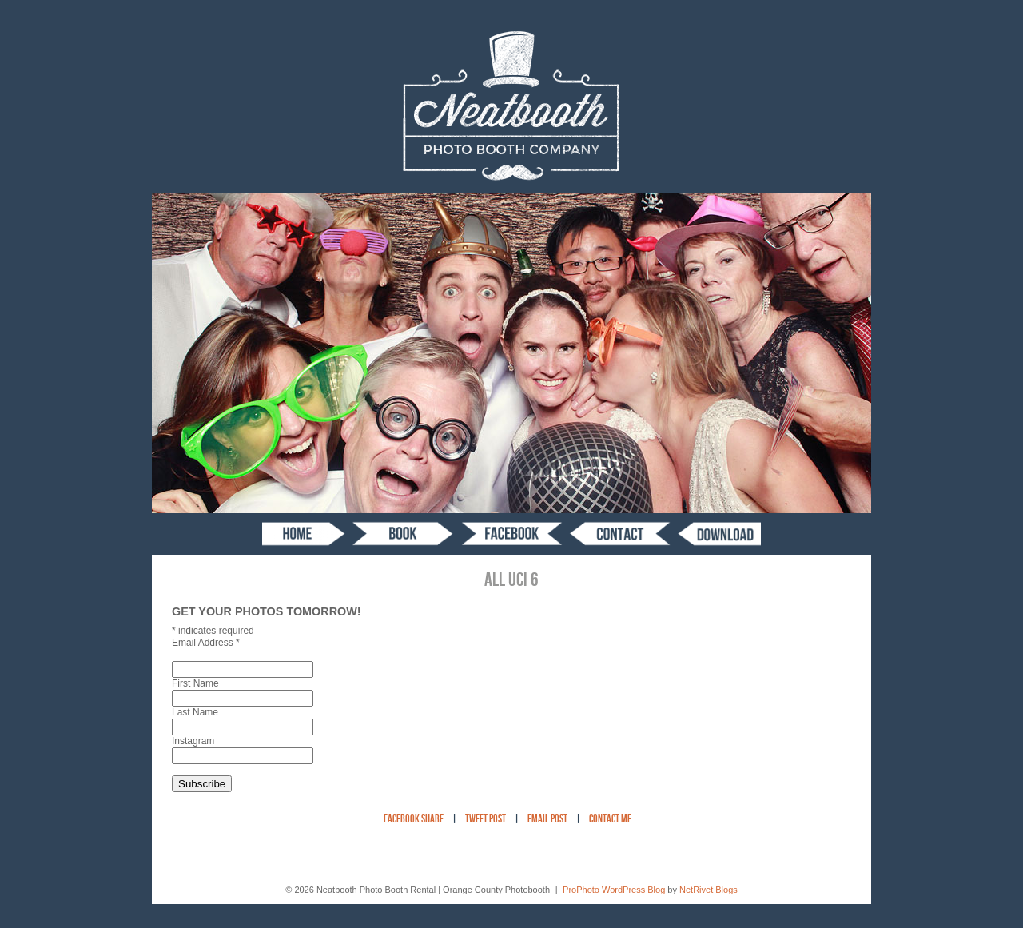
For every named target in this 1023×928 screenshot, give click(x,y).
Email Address (206, 642)
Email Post (547, 819)
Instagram (193, 741)
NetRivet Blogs (708, 889)
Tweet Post (485, 819)
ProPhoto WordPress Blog (614, 889)
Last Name (195, 712)
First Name (195, 683)
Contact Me (610, 819)
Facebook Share (414, 819)
